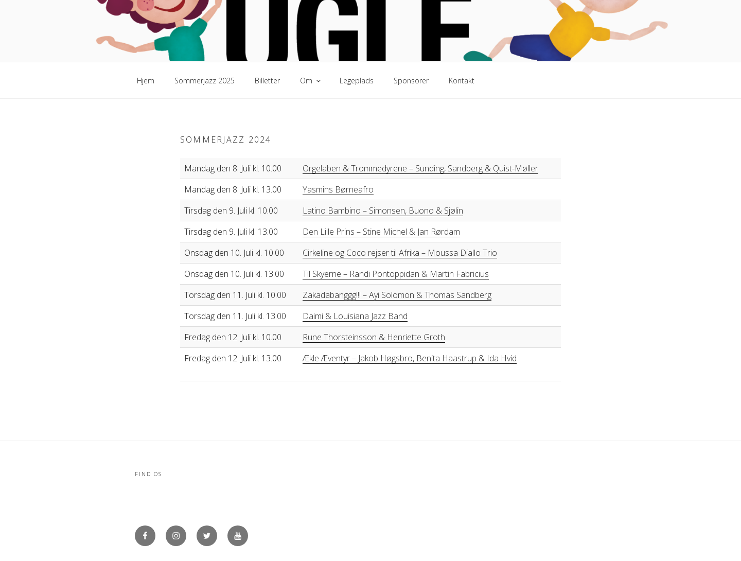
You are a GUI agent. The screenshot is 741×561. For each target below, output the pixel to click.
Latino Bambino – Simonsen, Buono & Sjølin (383, 210)
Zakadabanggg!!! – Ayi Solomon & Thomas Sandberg (397, 295)
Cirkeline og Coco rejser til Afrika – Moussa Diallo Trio (400, 252)
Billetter (267, 80)
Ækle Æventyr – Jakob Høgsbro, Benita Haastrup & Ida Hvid (410, 358)
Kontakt (461, 80)
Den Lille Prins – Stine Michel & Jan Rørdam (381, 231)
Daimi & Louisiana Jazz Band (355, 316)
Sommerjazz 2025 (204, 80)
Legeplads (357, 80)
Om (311, 80)
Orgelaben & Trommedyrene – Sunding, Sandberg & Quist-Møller (420, 168)
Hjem (145, 80)
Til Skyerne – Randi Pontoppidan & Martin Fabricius (396, 273)
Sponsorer (411, 80)
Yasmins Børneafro (338, 189)
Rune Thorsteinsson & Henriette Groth (374, 337)
